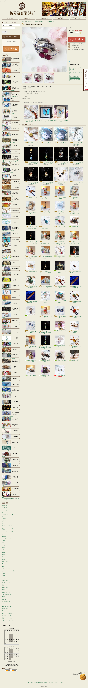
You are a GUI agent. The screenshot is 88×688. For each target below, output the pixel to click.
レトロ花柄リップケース (74, 327)
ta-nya (11, 350)
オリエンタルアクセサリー (11, 111)
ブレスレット (5, 521)
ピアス (3, 512)
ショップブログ (44, 18)
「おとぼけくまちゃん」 (45, 312)
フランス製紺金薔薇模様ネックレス (74, 267)
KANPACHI (11, 269)
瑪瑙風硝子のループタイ (74, 297)
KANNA (11, 263)
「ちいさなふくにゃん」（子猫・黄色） (74, 237)
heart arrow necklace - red (60, 252)
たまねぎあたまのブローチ (74, 192)
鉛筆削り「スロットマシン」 (45, 371)
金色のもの (4, 604)
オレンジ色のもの (6, 594)
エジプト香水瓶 (11, 188)
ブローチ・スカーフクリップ (47, 21)
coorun (11, 292)
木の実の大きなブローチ (31, 267)
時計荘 (11, 379)
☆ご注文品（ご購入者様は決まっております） (10, 499)
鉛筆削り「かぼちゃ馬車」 (45, 356)
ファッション (5, 542)
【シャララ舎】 (11, 333)
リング (3, 523)
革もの (3, 563)
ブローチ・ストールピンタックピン (8, 528)
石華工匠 (11, 344)
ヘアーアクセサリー (7, 525)
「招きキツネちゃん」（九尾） (45, 192)
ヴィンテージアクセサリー (11, 88)
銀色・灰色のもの (6, 606)
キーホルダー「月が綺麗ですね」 (76, 136)
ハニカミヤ (11, 419)
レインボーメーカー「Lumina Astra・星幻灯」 (45, 267)
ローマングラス (11, 129)
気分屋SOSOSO (11, 275)
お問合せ (61, 18)
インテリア (4, 578)
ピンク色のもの (6, 592)
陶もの (3, 559)
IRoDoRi (11, 234)
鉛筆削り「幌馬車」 (31, 370)
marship (11, 437)
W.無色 (11, 495)
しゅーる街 (11, 338)
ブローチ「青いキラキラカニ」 (76, 175)
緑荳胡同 (11, 477)
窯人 (11, 251)
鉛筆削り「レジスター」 (60, 356)
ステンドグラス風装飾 (11, 170)
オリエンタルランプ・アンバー (74, 252)
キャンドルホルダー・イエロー (59, 327)
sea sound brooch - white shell (59, 341)
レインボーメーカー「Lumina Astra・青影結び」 (46, 155)
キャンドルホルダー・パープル (30, 356)
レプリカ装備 (11, 165)
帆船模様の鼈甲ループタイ (60, 282)
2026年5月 (4, 505)
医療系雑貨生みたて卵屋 (11, 228)
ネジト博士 (11, 402)
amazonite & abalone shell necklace (45, 222)
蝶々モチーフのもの (7, 613)
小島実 (11, 304)
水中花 (11, 205)
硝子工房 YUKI (11, 257)
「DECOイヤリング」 (60, 312)
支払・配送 (30, 682)
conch (11, 315)
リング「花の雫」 (46, 135)
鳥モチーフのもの (6, 611)
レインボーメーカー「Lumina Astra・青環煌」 (30, 237)
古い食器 (11, 65)
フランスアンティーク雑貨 (8, 571)
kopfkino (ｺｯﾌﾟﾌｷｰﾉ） (11, 309)
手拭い (3, 540)
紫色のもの (4, 589)
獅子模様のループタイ (31, 136)
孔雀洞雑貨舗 (11, 286)
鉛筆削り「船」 (74, 221)
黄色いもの (4, 585)
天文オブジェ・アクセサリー (11, 140)
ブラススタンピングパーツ (11, 199)
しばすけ (11, 327)
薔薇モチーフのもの (7, 618)
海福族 (3, 573)
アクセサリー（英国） (11, 117)
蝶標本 (11, 176)
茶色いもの (4, 596)
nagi (11, 396)
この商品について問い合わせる (77, 44)
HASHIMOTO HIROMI (11, 414)
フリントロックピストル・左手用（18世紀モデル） (31, 113)
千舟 (11, 367)
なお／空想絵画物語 (11, 391)
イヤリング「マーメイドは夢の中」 (31, 327)
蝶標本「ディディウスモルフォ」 (46, 113)
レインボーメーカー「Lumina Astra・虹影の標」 (45, 328)
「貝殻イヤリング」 (60, 370)
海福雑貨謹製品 (11, 59)
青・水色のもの (6, 582)
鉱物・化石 (11, 135)
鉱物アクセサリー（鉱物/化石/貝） (11, 94)
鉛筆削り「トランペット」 (74, 356)
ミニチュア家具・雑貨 (11, 194)
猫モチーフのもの (6, 615)
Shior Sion (11, 321)
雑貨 (11, 146)
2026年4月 (4, 507)
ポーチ (3, 545)
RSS (7, 670)
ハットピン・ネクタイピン (8, 531)
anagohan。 (11, 217)
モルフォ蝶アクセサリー (11, 106)
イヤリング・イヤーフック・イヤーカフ (10, 515)
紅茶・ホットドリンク (11, 71)
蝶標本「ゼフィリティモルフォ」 (61, 113)
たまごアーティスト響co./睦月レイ (11, 356)
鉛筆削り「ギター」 (45, 207)
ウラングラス (11, 82)
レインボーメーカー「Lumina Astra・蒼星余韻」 (31, 223)
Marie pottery (11, 443)
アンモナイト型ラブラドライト (31, 282)
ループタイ (4, 534)
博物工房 (11, 408)
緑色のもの (4, 587)
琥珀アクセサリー (11, 100)
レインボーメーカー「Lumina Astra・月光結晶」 (31, 155)
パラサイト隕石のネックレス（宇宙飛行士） (61, 155)
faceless (11, 489)
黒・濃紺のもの (6, 601)
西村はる (11, 425)
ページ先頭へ (83, 677)
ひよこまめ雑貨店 (11, 431)
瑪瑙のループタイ (31, 192)
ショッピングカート (78, 18)
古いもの (11, 77)
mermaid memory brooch (45, 297)
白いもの (4, 599)
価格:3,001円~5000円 (75, 79)
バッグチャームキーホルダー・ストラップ (8, 537)
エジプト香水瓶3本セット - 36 (45, 282)
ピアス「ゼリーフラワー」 (60, 207)
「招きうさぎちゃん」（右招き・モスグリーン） (60, 238)
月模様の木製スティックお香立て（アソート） (31, 298)
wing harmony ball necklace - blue (30, 312)
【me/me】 (11, 460)
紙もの (3, 554)
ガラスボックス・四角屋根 (60, 267)
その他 (3, 575)
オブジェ (4, 549)
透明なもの (4, 608)
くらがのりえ (11, 298)
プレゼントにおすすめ (7, 620)
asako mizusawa (11, 211)
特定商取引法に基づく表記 (78, 49)
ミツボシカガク (11, 448)
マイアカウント (10, 22)
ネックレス (4, 518)
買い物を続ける (78, 47)
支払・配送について (27, 18)
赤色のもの (4, 580)
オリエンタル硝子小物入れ (60, 297)
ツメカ (11, 373)
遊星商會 (11, 466)
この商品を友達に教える (78, 45)
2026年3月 (4, 510)
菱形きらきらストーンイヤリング (61, 175)
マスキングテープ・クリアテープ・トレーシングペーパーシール (11, 158)
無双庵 (11, 454)
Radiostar (11, 472)
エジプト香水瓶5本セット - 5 (45, 252)
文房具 (11, 152)
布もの (3, 556)
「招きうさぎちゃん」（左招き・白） (45, 237)
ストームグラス (11, 182)
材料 (3, 566)
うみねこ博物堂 (11, 240)
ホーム (10, 18)
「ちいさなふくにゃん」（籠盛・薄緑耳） (31, 252)
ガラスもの (4, 561)
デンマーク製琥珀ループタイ (74, 312)
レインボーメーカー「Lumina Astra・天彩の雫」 (45, 342)
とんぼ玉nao (11, 385)
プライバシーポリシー (53, 682)
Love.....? (11, 483)
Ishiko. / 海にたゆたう (11, 223)
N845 (11, 246)
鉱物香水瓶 (11, 123)
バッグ (3, 547)
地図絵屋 (11, 362)
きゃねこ (11, 280)
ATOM (14, 670)
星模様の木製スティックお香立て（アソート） (74, 283)
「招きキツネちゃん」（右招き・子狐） (74, 207)
